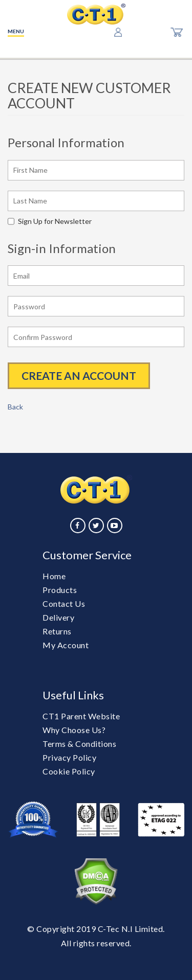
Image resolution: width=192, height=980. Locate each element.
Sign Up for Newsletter (50, 221)
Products (59, 590)
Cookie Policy (68, 771)
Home (54, 576)
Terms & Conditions (79, 743)
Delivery (58, 617)
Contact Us (63, 603)
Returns (57, 631)
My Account (65, 645)
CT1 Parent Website (81, 716)
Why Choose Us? (73, 730)
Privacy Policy (69, 757)
